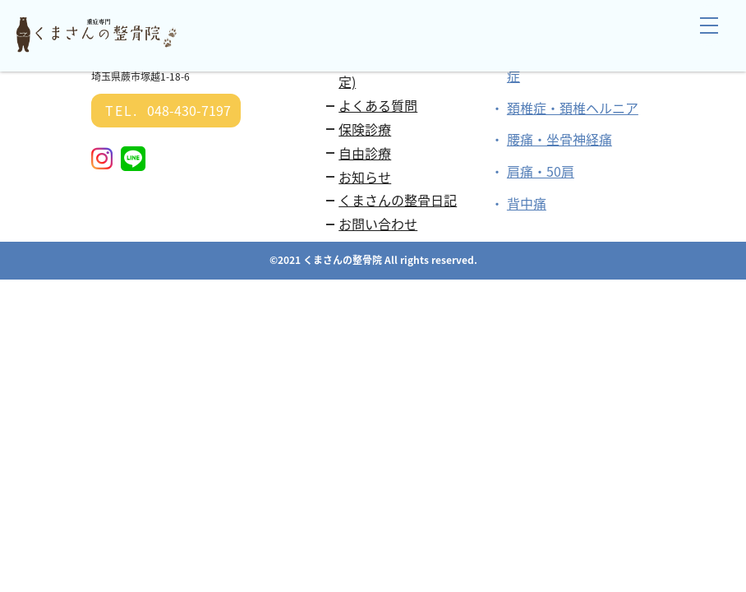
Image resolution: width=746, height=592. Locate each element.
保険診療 (364, 129)
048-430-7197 (166, 111)
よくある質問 (377, 105)
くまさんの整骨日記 (397, 200)
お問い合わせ (377, 224)
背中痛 (526, 203)
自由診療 (364, 153)
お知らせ (364, 177)
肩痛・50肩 (540, 171)
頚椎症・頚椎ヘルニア (572, 108)
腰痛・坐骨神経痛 (559, 139)
